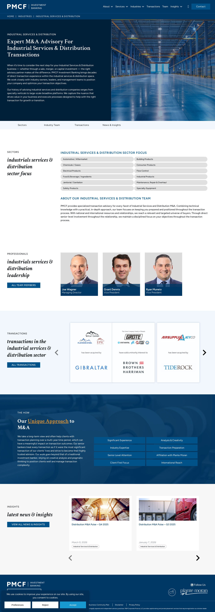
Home (10, 16)
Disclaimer (119, 605)
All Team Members (24, 285)
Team (165, 6)
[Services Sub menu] (127, 7)
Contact (201, 6)
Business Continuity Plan (99, 605)
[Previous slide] (57, 352)
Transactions (153, 6)
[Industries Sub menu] (143, 7)
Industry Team (52, 125)
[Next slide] (204, 352)
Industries (135, 6)
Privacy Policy (134, 605)
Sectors (22, 125)
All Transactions (24, 364)
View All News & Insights (28, 524)
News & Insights (112, 125)
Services (120, 6)
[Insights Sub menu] (181, 7)
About (106, 6)
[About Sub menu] (112, 7)
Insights (175, 6)
